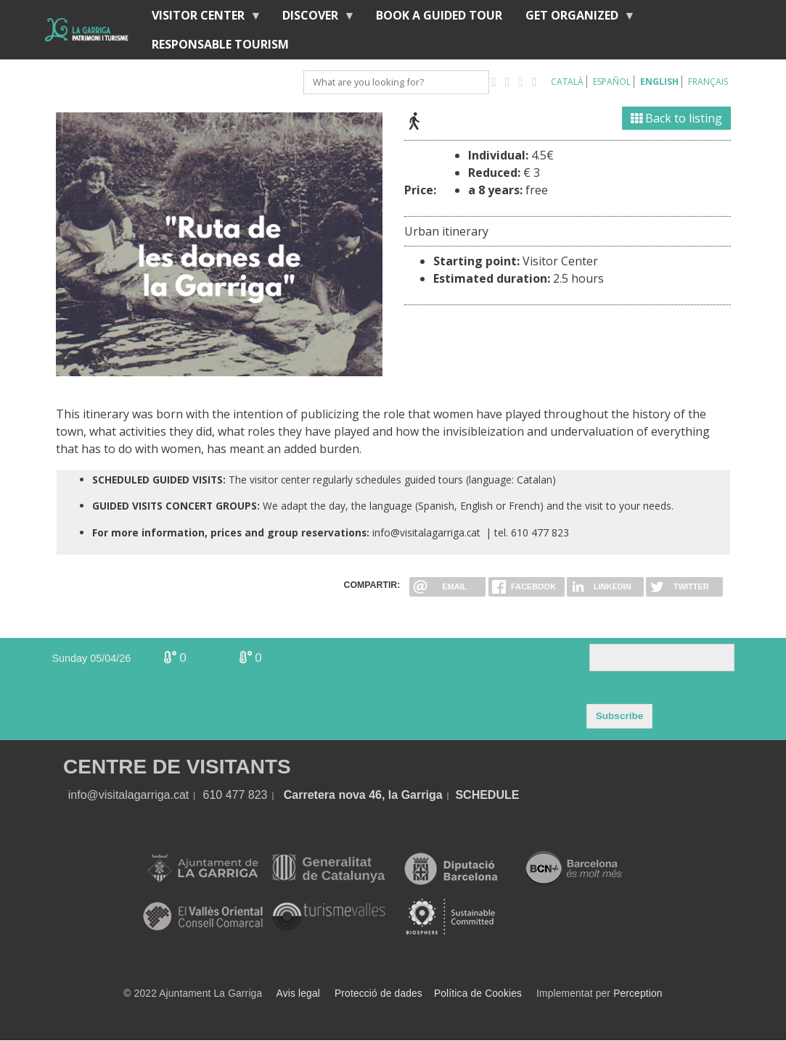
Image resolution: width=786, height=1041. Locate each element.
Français (708, 81)
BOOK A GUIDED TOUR (439, 15)
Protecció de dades (378, 993)
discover (313, 18)
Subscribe (620, 715)
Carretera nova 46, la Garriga (363, 795)
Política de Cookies (478, 993)
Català (567, 81)
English (659, 81)
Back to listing (676, 118)
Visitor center (201, 18)
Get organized (575, 18)
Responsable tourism (220, 44)
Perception (638, 993)
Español (612, 81)
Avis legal (298, 993)
